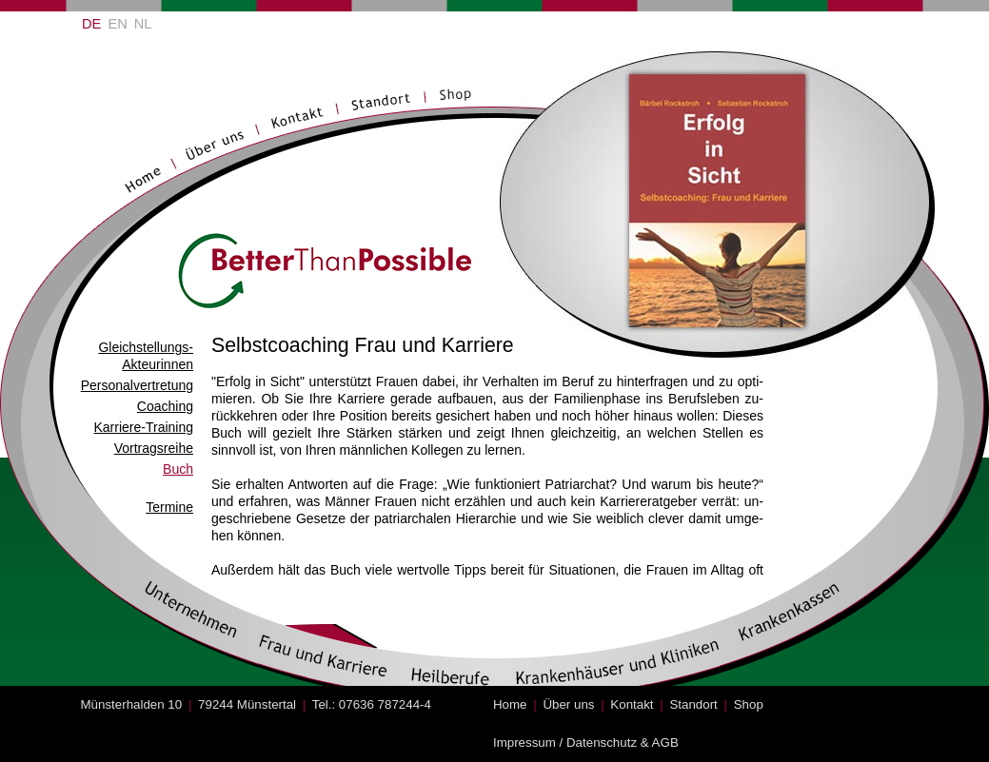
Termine (169, 507)
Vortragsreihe (153, 448)
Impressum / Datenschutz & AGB (586, 742)
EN (117, 23)
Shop (748, 704)
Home (510, 704)
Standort (693, 704)
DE (91, 23)
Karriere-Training (143, 427)
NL (143, 23)
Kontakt (631, 704)
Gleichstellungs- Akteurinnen (145, 356)
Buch (178, 469)
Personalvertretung (137, 385)
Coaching (165, 406)
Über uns (568, 704)
